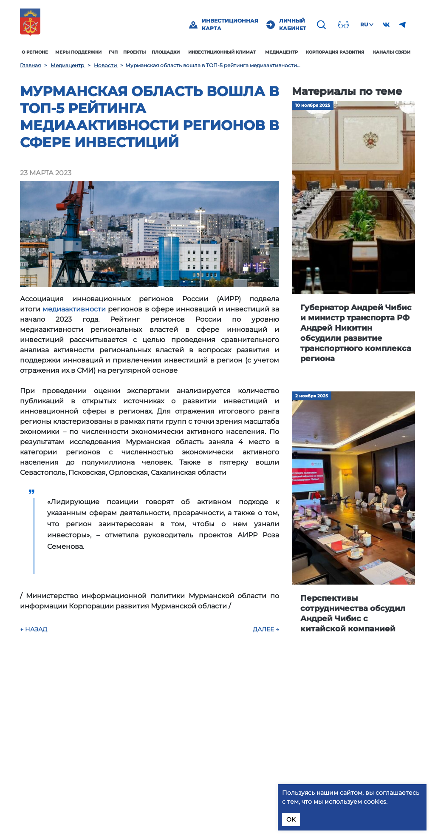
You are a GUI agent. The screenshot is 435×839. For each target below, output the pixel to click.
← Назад (33, 629)
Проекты (134, 52)
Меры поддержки (78, 52)
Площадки (166, 52)
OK (291, 819)
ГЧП (113, 52)
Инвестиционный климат (222, 52)
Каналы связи (391, 52)
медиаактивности (74, 309)
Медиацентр (281, 52)
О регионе (35, 52)
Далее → (266, 629)
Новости (106, 65)
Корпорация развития (335, 52)
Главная (30, 65)
